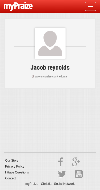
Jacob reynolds (50, 67)
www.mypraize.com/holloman (51, 76)
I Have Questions (17, 172)
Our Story (11, 160)
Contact (10, 178)
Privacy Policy (14, 166)
